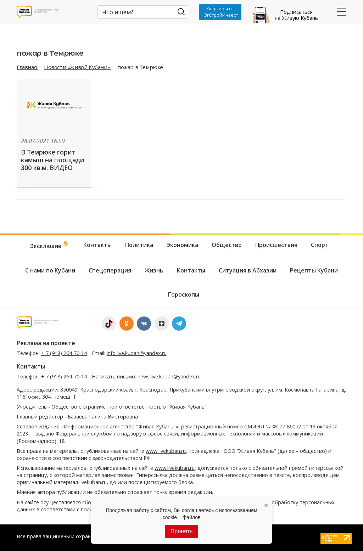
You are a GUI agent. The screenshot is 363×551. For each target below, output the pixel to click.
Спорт (320, 244)
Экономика (182, 244)
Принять (182, 531)
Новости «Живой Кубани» (77, 67)
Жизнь (154, 270)
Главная (27, 67)
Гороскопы (183, 294)
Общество (227, 244)
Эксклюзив (50, 244)
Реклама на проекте (46, 342)
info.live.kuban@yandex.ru (137, 352)
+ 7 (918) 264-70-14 (64, 352)
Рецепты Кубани (314, 270)
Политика (139, 244)
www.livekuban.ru (166, 450)
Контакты (97, 244)
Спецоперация (110, 270)
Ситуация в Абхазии (248, 270)
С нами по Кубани (50, 270)
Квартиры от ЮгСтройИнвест (219, 12)
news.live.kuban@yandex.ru (169, 376)
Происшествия (276, 244)
